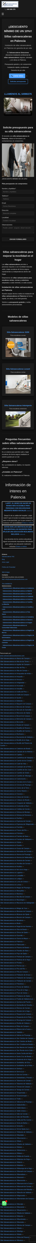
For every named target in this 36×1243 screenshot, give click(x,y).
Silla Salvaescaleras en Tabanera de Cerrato (15, 1082)
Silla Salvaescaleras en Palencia (11, 943)
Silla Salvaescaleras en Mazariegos (12, 901)
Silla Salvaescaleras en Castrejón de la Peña (15, 768)
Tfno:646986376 (7, 585)
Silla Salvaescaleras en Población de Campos (16, 979)
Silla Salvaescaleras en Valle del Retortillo (14, 1118)
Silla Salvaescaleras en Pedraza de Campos (15, 958)
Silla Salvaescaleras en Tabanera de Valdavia (15, 1085)
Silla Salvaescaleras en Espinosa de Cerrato (15, 822)
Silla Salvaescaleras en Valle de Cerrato (14, 1115)
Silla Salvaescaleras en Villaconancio (13, 1139)
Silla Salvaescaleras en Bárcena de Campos (15, 708)
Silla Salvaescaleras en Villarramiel (12, 1208)
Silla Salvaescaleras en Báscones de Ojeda (15, 714)
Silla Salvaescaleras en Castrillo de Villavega (15, 777)
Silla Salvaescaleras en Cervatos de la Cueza (15, 783)
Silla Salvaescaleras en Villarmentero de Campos (17, 1200)
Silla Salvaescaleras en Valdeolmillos (13, 1106)
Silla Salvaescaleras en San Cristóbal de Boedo (16, 1045)
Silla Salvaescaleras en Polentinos (12, 985)
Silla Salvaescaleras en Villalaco (11, 1154)
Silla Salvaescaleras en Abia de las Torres (14, 662)
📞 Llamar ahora (17, 76)
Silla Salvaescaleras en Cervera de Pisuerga (15, 786)
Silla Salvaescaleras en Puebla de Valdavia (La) (16, 1000)
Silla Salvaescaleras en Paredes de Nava (14, 952)
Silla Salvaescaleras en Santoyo (11, 1070)
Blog (3, 560)
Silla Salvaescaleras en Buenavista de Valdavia (16, 738)
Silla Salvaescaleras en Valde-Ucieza (13, 1112)
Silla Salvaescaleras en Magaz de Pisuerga (15, 889)
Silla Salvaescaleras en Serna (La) (12, 1073)
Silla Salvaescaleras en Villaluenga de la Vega (16, 1169)
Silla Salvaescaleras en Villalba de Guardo (14, 1157)
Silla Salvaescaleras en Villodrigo (11, 1232)
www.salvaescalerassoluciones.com (12, 657)
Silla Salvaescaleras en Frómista (11, 834)
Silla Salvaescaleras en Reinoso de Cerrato (15, 1009)
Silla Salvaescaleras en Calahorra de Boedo (15, 750)
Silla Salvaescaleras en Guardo (11, 846)
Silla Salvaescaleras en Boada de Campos (14, 726)
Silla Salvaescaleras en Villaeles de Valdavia (15, 1145)
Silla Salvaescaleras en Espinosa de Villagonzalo (17, 825)
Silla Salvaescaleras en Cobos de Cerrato (14, 798)
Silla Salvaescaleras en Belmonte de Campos (15, 720)
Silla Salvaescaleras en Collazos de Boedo (14, 801)
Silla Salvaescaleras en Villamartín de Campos (16, 1172)
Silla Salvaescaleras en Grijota (10, 843)
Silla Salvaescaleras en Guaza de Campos (14, 849)
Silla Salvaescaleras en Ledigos (11, 880)
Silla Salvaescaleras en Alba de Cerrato (13, 672)
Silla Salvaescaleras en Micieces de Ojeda (14, 915)
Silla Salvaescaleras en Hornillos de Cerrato (15, 865)
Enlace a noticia (27, 524)
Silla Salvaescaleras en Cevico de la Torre (14, 789)
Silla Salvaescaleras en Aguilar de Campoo (15, 665)
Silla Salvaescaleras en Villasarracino (13, 1211)
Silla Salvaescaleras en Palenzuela (12, 946)
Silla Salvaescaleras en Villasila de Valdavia (15, 1214)
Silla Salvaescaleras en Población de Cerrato (15, 982)
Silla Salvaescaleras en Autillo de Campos (14, 696)
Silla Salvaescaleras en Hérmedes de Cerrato (15, 852)
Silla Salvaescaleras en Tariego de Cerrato (14, 1091)
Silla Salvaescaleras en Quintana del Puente (15, 1003)
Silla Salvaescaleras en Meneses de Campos (15, 912)
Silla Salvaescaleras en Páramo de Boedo (14, 949)
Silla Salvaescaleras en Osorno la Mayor (14, 939)
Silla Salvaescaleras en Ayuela (10, 699)
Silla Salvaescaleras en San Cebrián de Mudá (16, 1042)
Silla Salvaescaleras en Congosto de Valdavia (15, 804)
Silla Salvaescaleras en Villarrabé (11, 1205)
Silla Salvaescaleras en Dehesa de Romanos (15, 816)
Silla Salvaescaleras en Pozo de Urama (13, 994)
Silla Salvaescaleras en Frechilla (11, 828)
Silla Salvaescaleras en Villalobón (11, 1166)
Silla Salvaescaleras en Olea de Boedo (13, 930)
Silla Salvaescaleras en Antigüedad (12, 684)
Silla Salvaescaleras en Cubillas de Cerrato (15, 810)
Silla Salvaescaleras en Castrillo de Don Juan (15, 771)
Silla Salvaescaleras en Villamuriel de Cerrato (15, 1187)
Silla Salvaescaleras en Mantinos (11, 895)
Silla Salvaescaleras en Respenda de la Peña (15, 1018)
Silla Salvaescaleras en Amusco (11, 681)
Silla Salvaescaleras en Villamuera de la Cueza (16, 1184)
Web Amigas (6, 573)
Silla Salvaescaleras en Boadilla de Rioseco (15, 729)
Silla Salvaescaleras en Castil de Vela (13, 765)
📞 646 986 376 (10, 9)
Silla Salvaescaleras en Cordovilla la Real (14, 807)
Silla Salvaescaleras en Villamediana (12, 1175)
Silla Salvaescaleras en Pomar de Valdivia (14, 988)
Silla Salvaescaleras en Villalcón (11, 1163)
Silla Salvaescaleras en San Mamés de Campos (16, 1048)
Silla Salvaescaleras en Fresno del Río (13, 831)
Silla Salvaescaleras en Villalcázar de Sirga (15, 1160)
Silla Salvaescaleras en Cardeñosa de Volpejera (16, 759)
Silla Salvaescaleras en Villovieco (11, 1241)
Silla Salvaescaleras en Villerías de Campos (15, 1226)
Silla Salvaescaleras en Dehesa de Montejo (15, 813)
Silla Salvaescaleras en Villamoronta (12, 1181)
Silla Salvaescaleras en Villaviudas (12, 1223)
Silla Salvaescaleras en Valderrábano (13, 1109)
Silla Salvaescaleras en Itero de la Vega (13, 871)
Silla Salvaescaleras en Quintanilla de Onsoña (16, 1006)
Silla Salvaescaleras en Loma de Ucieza (14, 883)
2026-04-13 (29, 511)
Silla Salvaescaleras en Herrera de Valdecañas (16, 858)
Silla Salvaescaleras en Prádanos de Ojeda (15, 997)
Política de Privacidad (8, 568)
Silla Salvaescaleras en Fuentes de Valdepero (16, 840)
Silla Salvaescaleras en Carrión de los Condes (16, 762)
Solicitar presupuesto (18, 81)
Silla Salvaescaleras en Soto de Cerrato (13, 1076)
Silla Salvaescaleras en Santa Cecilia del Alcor (16, 1054)
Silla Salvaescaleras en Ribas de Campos (14, 1027)
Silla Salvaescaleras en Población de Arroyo (15, 976)
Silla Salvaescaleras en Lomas (10, 886)
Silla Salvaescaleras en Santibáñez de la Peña (16, 1066)
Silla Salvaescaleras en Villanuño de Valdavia (15, 1193)
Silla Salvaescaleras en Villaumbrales (13, 1220)
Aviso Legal (5, 563)
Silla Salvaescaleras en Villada (10, 1142)
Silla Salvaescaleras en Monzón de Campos (15, 918)
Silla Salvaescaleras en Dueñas (11, 819)
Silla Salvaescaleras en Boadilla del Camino (15, 732)
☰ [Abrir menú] (3, 14)
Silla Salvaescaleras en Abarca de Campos (15, 659)
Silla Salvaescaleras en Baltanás (11, 702)
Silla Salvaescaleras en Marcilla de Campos (15, 898)
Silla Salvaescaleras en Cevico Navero (13, 792)
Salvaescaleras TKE (8, 557)
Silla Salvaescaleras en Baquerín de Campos (15, 705)
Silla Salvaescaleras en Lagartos (11, 874)
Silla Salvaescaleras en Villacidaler (12, 1136)
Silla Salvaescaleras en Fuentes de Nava (14, 837)
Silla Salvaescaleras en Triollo (10, 1100)
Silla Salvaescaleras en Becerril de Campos (15, 717)
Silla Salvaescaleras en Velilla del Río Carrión (15, 1121)
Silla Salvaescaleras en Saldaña (11, 1033)
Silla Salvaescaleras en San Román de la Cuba (16, 1051)
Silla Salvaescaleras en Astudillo (11, 690)
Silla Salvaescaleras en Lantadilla (11, 877)
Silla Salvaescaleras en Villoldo (11, 1235)
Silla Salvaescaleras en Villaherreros (12, 1151)
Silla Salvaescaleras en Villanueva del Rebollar (16, 1191)
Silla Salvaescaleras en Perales (11, 964)
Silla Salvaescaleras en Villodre (11, 1229)
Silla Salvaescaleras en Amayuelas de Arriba (15, 675)
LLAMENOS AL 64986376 (18, 94)
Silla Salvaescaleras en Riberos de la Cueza (15, 1030)
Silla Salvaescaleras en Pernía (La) (12, 967)
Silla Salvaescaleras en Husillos (11, 867)
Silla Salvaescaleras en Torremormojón (13, 1097)
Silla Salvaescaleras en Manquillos (12, 892)
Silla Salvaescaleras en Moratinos (11, 921)
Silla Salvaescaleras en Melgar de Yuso (13, 909)
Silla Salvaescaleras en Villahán (11, 1148)
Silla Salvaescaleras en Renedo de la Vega (15, 1012)
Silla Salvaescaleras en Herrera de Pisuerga (15, 855)
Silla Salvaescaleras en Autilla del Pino (13, 693)
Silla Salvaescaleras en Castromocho (13, 780)
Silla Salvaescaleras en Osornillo (11, 936)
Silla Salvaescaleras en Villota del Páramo (14, 1238)
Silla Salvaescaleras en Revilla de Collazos (15, 1024)
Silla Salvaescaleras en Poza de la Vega (14, 991)
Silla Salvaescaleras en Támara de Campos (15, 1088)
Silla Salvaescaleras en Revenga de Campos (15, 1021)
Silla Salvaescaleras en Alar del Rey (12, 668)
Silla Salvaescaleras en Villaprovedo (12, 1197)
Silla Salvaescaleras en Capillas (11, 756)
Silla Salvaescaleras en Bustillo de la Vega (14, 741)
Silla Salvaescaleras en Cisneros (11, 795)
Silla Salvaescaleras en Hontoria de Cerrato (15, 861)
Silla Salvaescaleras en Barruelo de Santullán (15, 711)
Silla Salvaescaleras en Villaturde (11, 1217)
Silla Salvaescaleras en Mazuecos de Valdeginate (17, 904)
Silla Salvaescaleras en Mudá (10, 924)
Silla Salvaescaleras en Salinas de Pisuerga (15, 1036)
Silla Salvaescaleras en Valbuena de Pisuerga (16, 1103)
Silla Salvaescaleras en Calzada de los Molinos (16, 753)
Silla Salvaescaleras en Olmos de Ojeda (14, 933)
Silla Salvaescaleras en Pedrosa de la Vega (15, 961)
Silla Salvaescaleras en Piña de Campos (14, 973)
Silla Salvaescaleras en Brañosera (12, 735)
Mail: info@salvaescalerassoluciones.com (15, 580)
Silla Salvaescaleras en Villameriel (12, 1178)
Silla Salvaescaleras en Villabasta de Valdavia (16, 1133)
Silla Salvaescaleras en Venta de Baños (13, 1124)
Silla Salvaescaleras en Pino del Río (12, 970)
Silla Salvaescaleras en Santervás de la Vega (15, 1060)
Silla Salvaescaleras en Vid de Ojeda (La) (14, 1130)
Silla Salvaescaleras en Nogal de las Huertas (15, 927)
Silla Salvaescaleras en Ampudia (11, 678)
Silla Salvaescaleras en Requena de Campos (15, 1015)
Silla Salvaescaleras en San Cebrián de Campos (16, 1039)
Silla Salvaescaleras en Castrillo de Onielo (14, 774)
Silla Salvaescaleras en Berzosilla (11, 723)
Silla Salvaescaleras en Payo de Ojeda (13, 955)
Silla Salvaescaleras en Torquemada (12, 1094)
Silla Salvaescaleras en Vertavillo (11, 1127)
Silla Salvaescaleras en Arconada (11, 687)
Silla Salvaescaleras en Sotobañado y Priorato (16, 1079)
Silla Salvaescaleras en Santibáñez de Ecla (15, 1063)
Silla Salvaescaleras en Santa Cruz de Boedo (15, 1057)
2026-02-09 (22, 535)
